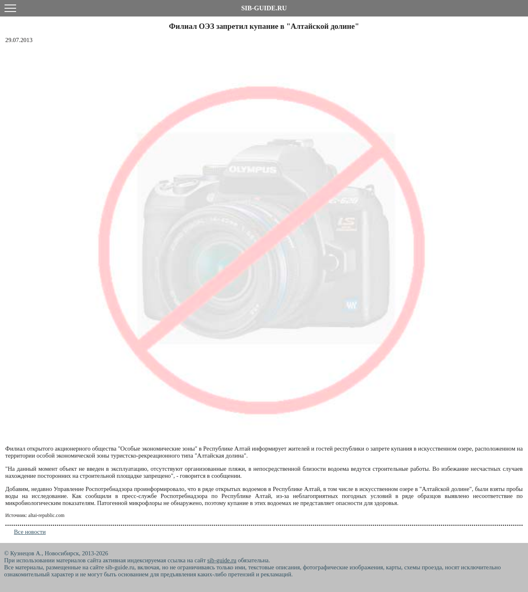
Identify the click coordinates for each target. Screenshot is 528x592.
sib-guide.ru (221, 560)
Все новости (30, 532)
